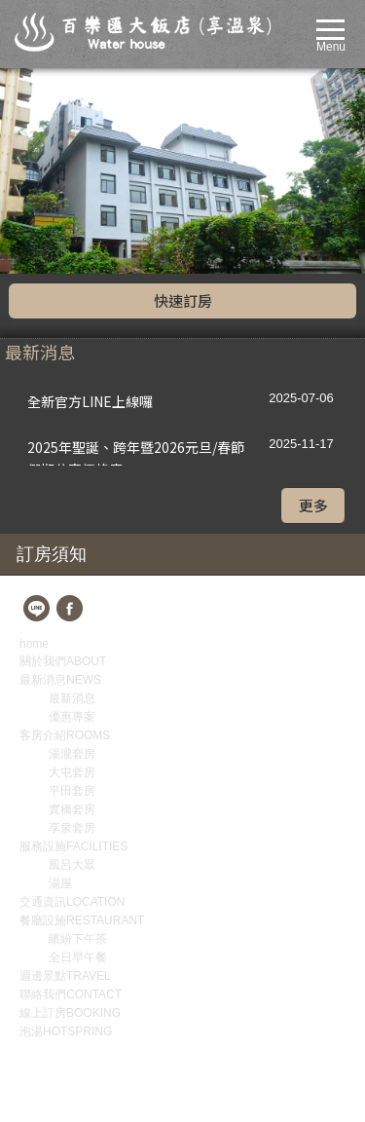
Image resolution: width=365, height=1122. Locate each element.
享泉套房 (72, 622)
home (34, 438)
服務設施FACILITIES (73, 641)
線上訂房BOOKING (70, 807)
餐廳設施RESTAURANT (81, 715)
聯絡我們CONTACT (70, 789)
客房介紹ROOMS (64, 530)
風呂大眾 (72, 659)
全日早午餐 (78, 752)
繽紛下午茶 (78, 733)
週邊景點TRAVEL (65, 770)
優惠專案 (72, 511)
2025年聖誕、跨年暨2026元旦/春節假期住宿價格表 (135, 246)
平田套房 (72, 585)
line (38, 404)
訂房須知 (52, 348)
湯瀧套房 (72, 548)
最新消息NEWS (60, 474)
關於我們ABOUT (62, 456)
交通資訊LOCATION (72, 696)
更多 (313, 299)
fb (71, 404)
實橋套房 (72, 604)
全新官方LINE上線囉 (90, 196)
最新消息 (72, 493)
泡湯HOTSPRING (65, 826)
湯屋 (60, 678)
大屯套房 (72, 567)
